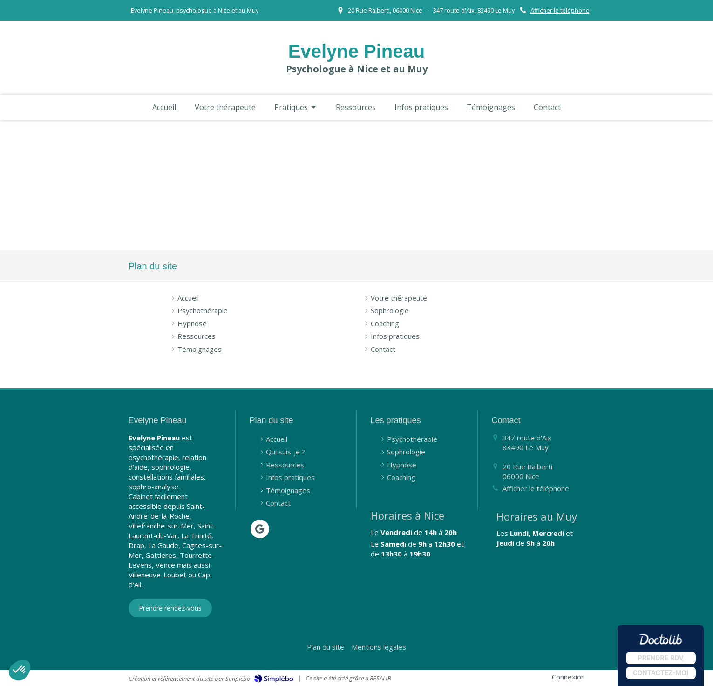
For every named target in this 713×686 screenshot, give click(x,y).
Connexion (568, 676)
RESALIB (380, 678)
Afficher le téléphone (560, 10)
